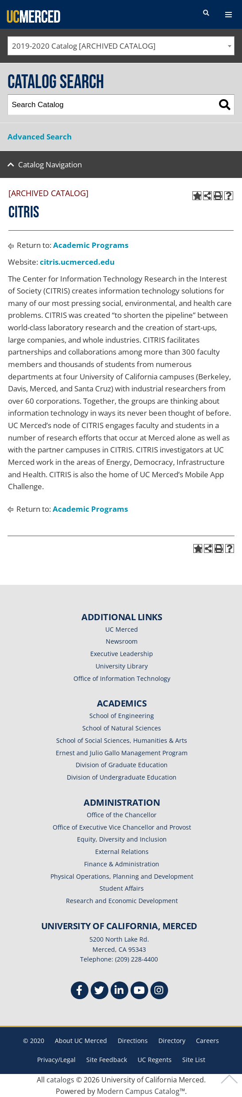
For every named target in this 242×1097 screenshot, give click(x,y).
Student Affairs (122, 888)
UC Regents (155, 1059)
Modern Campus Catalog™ (141, 1091)
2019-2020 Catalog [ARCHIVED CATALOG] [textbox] (84, 46)
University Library (122, 666)
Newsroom (122, 641)
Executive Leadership (121, 653)
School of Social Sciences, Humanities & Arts (121, 740)
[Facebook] (79, 991)
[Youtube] (139, 991)
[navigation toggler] (228, 14)
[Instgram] (159, 991)
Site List (193, 1059)
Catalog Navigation (50, 164)
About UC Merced (81, 1040)
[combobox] (121, 45)
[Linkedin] (119, 991)
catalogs (60, 1080)
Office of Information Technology (121, 678)
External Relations (122, 851)
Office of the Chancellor (122, 815)
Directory (171, 1040)
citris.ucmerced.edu (77, 262)
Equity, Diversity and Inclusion (122, 839)
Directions (133, 1040)
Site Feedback (106, 1059)
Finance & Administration (121, 864)
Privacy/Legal (56, 1059)
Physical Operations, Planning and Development (121, 876)
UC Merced (121, 629)
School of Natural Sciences (121, 728)
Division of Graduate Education (122, 765)
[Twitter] (99, 991)
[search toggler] (206, 13)
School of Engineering (121, 715)
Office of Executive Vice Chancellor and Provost (122, 827)
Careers (207, 1040)
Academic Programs (90, 245)
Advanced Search (40, 136)
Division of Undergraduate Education (122, 777)
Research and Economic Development (122, 900)
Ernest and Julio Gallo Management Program (122, 753)
